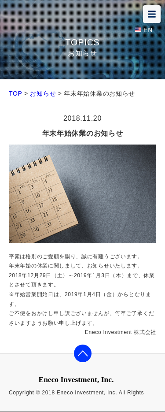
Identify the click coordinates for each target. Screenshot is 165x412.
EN (148, 29)
